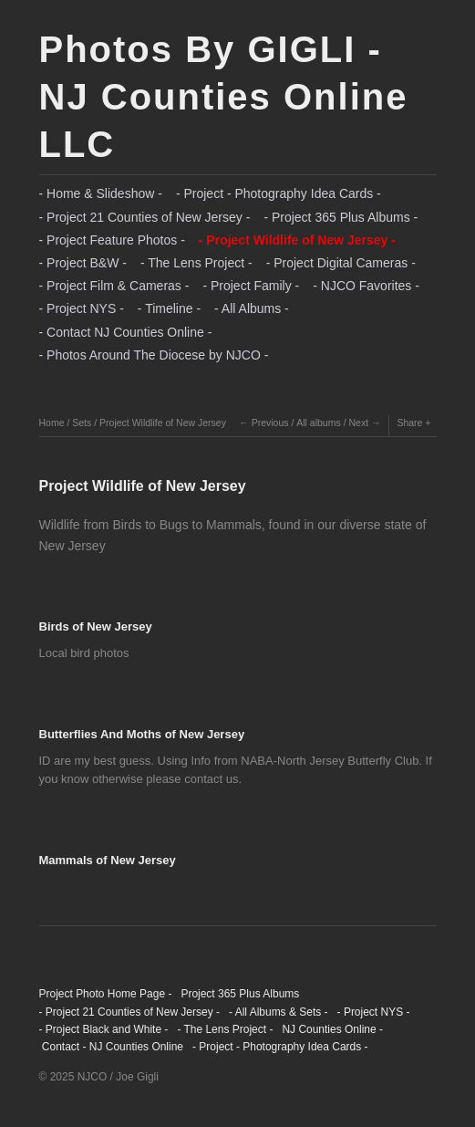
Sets (81, 422)
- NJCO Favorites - (366, 285)
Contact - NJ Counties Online (111, 1046)
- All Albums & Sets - (278, 1012)
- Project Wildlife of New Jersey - (297, 240)
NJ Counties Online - (332, 1029)
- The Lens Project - (196, 263)
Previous (270, 422)
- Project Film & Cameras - (114, 285)
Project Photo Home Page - (105, 993)
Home (52, 422)
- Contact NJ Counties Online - (125, 332)
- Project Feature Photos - (112, 240)
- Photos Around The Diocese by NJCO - (154, 355)
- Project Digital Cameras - (341, 263)
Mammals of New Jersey (107, 860)
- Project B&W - (83, 263)
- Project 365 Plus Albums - (340, 217)
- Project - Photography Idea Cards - (278, 193)
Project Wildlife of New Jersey (162, 422)
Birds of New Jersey (95, 626)
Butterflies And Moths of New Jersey (142, 734)
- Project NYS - (81, 308)
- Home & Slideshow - (100, 193)
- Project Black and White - (104, 1029)
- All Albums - (251, 308)
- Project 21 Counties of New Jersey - (145, 217)
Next (358, 422)
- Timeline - (169, 308)
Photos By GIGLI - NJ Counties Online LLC (223, 96)
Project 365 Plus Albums (240, 993)
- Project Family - (250, 285)
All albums (318, 422)
